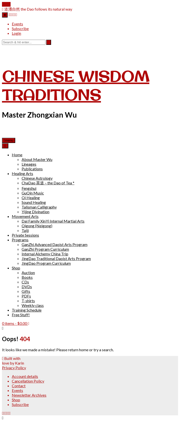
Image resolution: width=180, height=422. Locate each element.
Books (27, 277)
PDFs (26, 296)
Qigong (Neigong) (37, 225)
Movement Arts (25, 216)
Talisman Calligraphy (39, 207)
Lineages (29, 164)
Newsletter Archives (29, 395)
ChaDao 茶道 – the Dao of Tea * (48, 182)
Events (17, 23)
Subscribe (20, 28)
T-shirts (28, 300)
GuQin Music (33, 193)
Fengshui (29, 188)
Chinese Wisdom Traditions (75, 85)
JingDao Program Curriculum (46, 263)
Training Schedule (27, 310)
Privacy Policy (14, 367)
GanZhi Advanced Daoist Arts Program (54, 244)
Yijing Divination (35, 211)
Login (16, 33)
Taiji (25, 230)
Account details (25, 376)
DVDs (27, 286)
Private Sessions (25, 235)
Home (17, 154)
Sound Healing (34, 202)
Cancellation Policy (28, 381)
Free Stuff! (21, 314)
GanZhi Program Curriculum (45, 249)
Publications (32, 168)
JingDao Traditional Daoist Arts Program (56, 258)
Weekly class (33, 305)
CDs (25, 282)
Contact (19, 385)
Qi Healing (31, 197)
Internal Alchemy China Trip (45, 253)
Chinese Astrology (37, 178)
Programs (20, 239)
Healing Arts (22, 173)
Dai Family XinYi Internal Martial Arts (53, 221)
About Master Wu (37, 159)
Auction (28, 272)
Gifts (26, 291)
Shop (16, 267)
